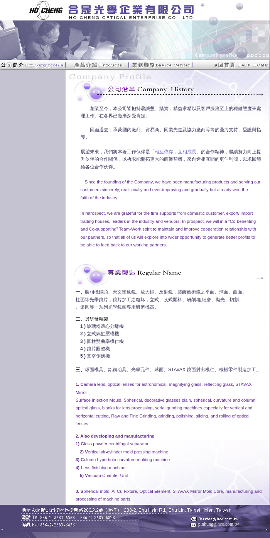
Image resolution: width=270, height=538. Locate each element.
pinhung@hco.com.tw (218, 524)
